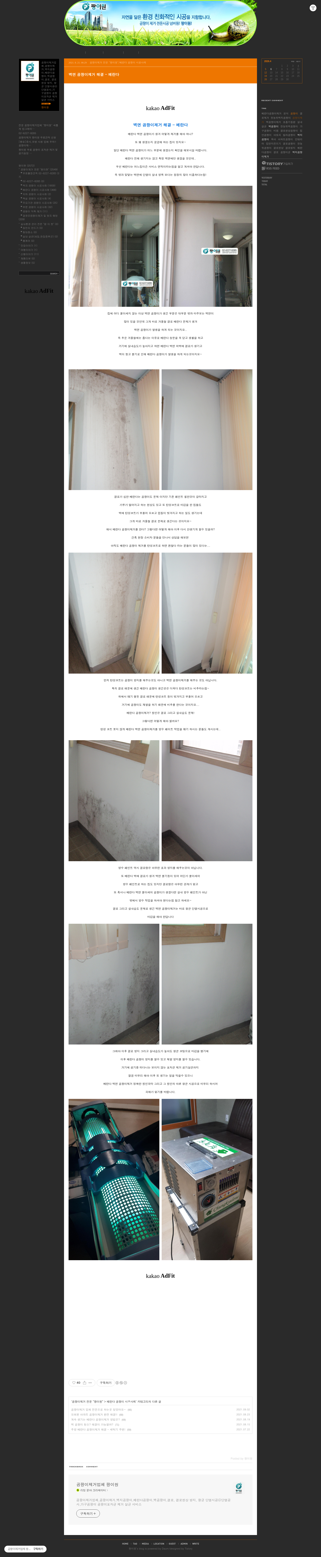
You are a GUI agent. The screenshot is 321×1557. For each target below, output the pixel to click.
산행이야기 (30, 254)
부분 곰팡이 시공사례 (37, 207)
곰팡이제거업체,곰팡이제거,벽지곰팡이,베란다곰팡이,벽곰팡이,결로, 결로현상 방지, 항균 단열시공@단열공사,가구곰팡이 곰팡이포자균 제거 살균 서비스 (153, 1502)
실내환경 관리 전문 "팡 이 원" (39, 224)
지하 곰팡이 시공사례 (37, 194)
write (195, 1544)
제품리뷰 (28, 258)
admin (184, 1544)
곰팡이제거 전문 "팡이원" (87, 1401)
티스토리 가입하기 (277, 163)
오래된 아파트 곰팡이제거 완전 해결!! (94, 1414)
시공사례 (112, 52)
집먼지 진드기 (33, 228)
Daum (165, 1548)
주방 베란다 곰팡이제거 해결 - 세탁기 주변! (98, 1429)
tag (135, 1544)
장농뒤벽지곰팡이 (281, 117)
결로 (276, 152)
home (125, 1544)
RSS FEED (271, 168)
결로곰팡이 (289, 143)
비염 (276, 130)
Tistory (188, 1548)
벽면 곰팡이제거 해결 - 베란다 (94, 74)
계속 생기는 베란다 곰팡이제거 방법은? (95, 1419)
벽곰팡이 (274, 126)
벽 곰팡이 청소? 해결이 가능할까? (92, 1424)
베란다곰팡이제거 (271, 113)
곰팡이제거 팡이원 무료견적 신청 (37, 137)
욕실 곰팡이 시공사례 (37, 198)
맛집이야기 (29, 245)
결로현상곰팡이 (289, 130)
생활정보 (28, 262)
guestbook (172, 1544)
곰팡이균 (285, 152)
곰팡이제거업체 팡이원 (97, 1484)
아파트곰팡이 (285, 139)
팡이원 (132, 1548)
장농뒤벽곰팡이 (289, 126)
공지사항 (93, 52)
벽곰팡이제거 (273, 122)
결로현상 (279, 148)
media (145, 1544)
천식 (286, 113)
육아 (273, 139)
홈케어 (28, 240)
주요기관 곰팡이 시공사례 (40, 202)
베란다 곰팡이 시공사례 (121, 1401)
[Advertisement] (160, 1328)
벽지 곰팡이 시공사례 (39, 185)
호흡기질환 (289, 122)
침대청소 (30, 232)
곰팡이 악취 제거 (35, 211)
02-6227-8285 (27, 133)
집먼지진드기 (273, 143)
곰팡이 (294, 113)
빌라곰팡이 (289, 135)
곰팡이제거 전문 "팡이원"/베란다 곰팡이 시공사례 (118, 62)
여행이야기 (29, 249)
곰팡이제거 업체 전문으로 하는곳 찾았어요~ (98, 1409)
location (159, 1544)
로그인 (130, 52)
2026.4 (267, 61)
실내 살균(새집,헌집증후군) (40, 236)
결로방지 (290, 148)
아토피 (277, 135)
